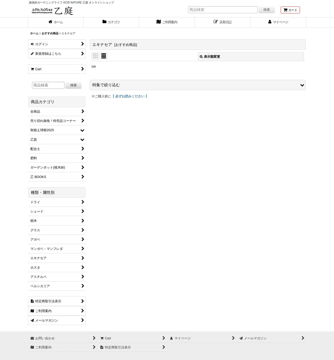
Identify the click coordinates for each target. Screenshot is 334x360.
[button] (197, 85)
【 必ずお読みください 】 (130, 96)
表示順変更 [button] (210, 56)
